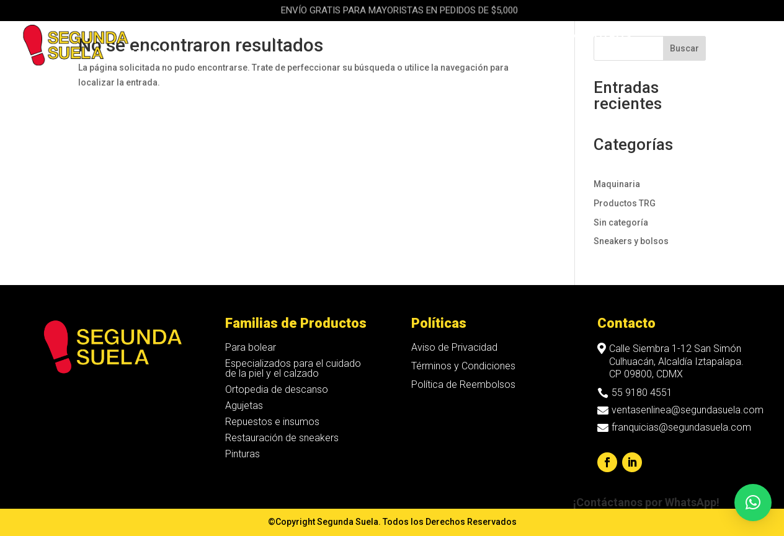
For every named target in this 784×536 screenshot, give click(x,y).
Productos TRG (625, 203)
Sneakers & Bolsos (280, 37)
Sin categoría (621, 222)
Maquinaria (397, 37)
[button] (753, 502)
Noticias (157, 55)
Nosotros (601, 37)
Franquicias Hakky (501, 37)
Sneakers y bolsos (631, 241)
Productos (164, 37)
